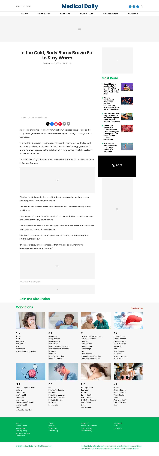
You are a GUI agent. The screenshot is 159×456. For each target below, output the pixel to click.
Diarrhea (52, 354)
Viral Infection (119, 395)
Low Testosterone (121, 356)
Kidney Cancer (120, 336)
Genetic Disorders (88, 339)
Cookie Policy (86, 431)
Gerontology (86, 349)
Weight (116, 397)
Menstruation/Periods (25, 402)
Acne (18, 336)
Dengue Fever (54, 339)
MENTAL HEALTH (44, 14)
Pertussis (52, 402)
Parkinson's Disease (57, 397)
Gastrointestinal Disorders (91, 336)
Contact (52, 426)
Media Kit (85, 423)
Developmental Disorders (59, 349)
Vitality (19, 423)
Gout (83, 351)
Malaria (19, 390)
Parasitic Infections (56, 395)
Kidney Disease (120, 339)
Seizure (84, 392)
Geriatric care (86, 346)
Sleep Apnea (86, 407)
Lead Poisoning (120, 344)
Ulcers (116, 387)
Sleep (83, 405)
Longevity (118, 354)
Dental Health (54, 341)
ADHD (18, 339)
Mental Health (21, 405)
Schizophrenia (87, 387)
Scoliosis (84, 390)
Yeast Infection (120, 402)
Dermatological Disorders (59, 346)
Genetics (84, 341)
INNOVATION (65, 14)
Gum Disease (86, 354)
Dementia (53, 336)
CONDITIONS (133, 14)
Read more (134, 448)
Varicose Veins (120, 392)
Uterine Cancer (120, 390)
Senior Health (86, 395)
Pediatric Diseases (56, 400)
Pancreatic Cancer (56, 390)
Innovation (20, 428)
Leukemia (118, 346)
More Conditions (137, 308)
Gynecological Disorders (91, 356)
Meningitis (20, 397)
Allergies (19, 344)
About (51, 423)
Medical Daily (80, 6)
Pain (50, 387)
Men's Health (21, 395)
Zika (115, 405)
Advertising (53, 431)
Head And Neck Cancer (90, 359)
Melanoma (20, 392)
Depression (53, 344)
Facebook (118, 423)
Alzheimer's (20, 349)
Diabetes (52, 351)
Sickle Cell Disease (88, 400)
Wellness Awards (110, 14)
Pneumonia (53, 405)
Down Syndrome (55, 359)
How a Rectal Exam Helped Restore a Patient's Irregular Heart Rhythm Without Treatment (112, 118)
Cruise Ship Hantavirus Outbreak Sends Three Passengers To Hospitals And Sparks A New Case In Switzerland (111, 133)
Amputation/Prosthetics (26, 351)
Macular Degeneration (25, 387)
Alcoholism (20, 341)
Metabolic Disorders (24, 410)
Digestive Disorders (56, 356)
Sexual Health (86, 397)
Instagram (118, 428)
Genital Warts (86, 344)
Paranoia (52, 392)
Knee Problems (120, 341)
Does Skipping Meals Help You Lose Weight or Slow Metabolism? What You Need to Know (111, 89)
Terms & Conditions (89, 426)
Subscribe (53, 428)
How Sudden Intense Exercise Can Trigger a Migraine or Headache (110, 147)
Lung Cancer (119, 359)
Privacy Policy (86, 428)
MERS (18, 407)
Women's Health (120, 400)
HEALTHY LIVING (86, 14)
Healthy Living (21, 431)
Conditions (24, 307)
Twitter (116, 426)
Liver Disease (119, 351)
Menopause (21, 400)
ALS (17, 346)
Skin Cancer (86, 402)
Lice (115, 349)
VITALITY (24, 14)
